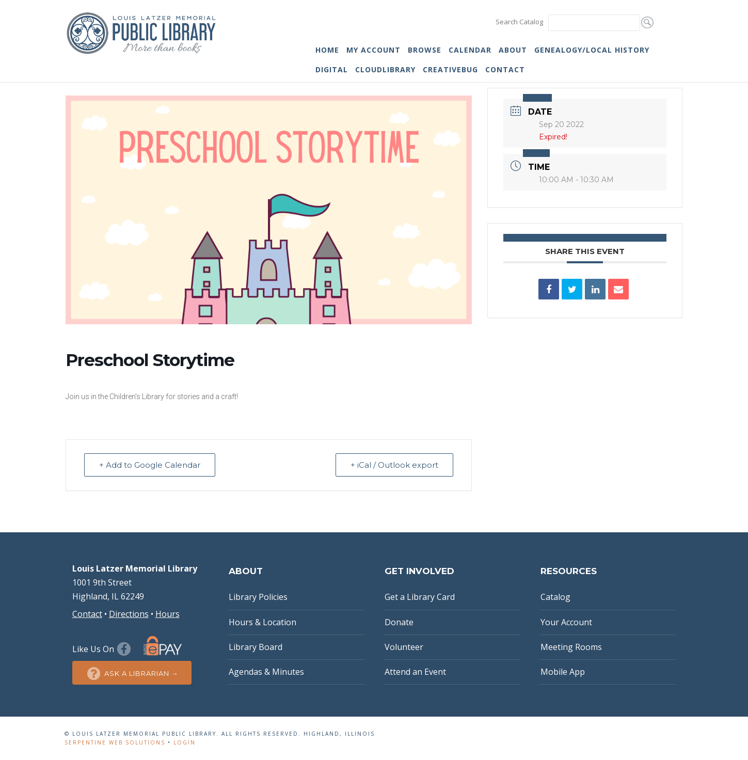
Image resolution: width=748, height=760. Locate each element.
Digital (331, 69)
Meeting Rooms (571, 647)
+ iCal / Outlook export (394, 465)
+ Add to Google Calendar (149, 465)
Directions (129, 614)
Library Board (255, 647)
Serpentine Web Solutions (115, 742)
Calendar (470, 50)
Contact (505, 69)
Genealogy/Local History (591, 50)
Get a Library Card (420, 597)
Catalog (555, 597)
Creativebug (450, 69)
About (513, 50)
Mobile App (562, 671)
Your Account (566, 622)
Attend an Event (415, 671)
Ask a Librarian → (132, 673)
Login (184, 742)
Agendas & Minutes (266, 671)
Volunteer (404, 647)
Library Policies (258, 597)
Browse (424, 50)
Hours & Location (262, 622)
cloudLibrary (385, 69)
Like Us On (103, 649)
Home (327, 50)
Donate (399, 622)
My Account (373, 50)
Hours (167, 614)
